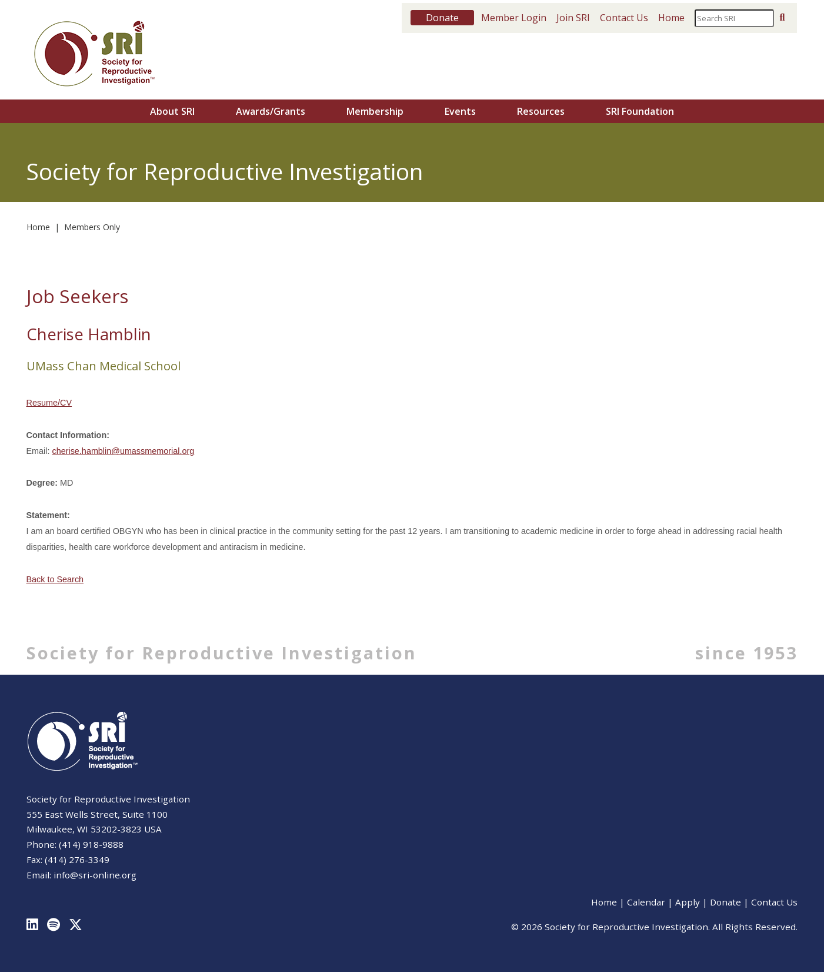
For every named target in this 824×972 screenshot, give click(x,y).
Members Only (92, 227)
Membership (374, 111)
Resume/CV (49, 402)
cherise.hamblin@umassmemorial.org (123, 451)
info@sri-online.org (95, 875)
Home (671, 17)
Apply (687, 902)
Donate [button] (442, 17)
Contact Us (624, 17)
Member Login (513, 17)
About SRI (172, 111)
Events (460, 111)
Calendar (646, 902)
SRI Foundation (640, 111)
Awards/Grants (270, 111)
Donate (725, 902)
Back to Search (55, 579)
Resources (541, 111)
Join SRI (573, 17)
